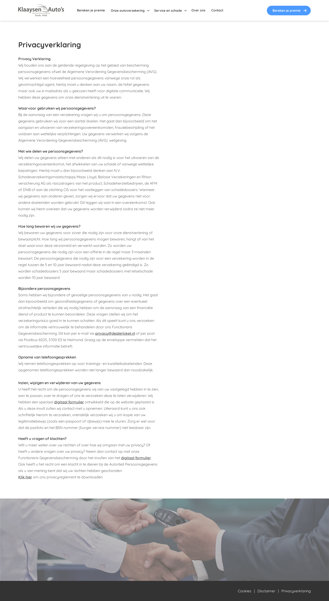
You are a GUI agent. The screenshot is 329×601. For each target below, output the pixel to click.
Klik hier (25, 477)
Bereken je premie (290, 10)
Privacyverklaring (296, 591)
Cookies (244, 591)
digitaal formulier (69, 402)
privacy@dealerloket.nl (115, 333)
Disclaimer (266, 591)
